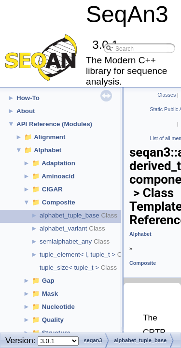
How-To (28, 98)
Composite (58, 202)
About (25, 111)
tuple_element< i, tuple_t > (77, 254)
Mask (50, 293)
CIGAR (52, 189)
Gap (48, 280)
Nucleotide (58, 306)
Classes (166, 95)
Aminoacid (58, 176)
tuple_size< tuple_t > (69, 267)
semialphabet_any (66, 241)
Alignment (49, 137)
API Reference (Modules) (54, 124)
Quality (53, 319)
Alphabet (47, 150)
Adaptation (58, 163)
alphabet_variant (63, 228)
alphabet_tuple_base (69, 215)
